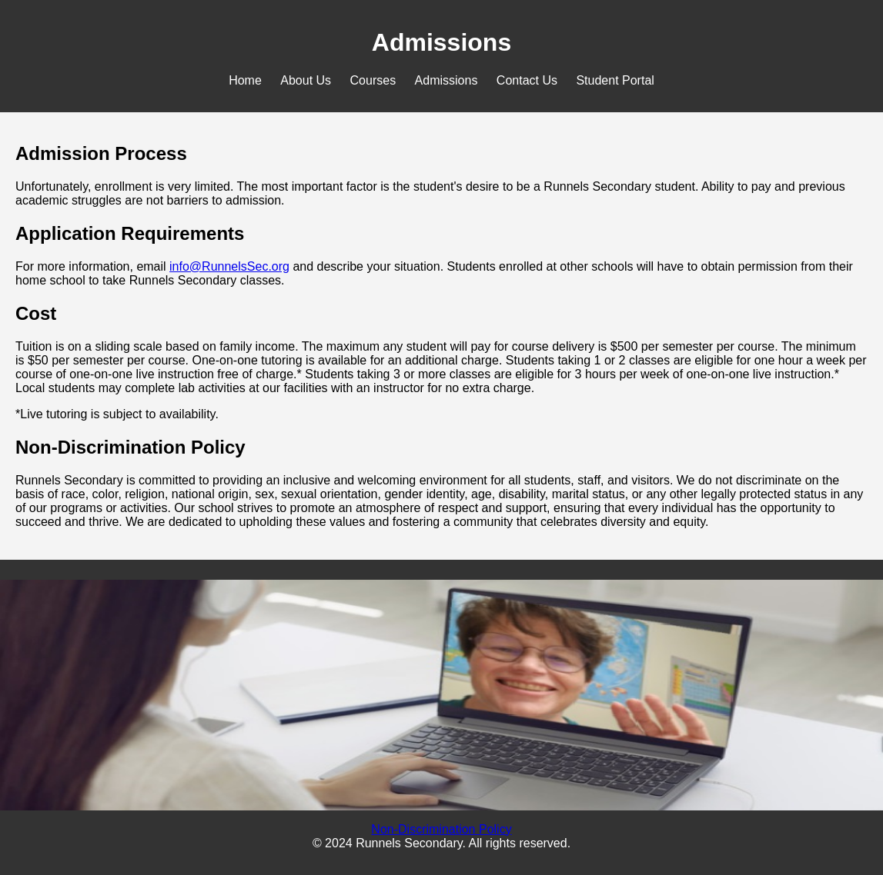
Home (245, 80)
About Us (305, 80)
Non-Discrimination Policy (441, 829)
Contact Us (527, 80)
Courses (373, 80)
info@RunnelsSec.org (229, 266)
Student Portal (615, 80)
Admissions (446, 80)
